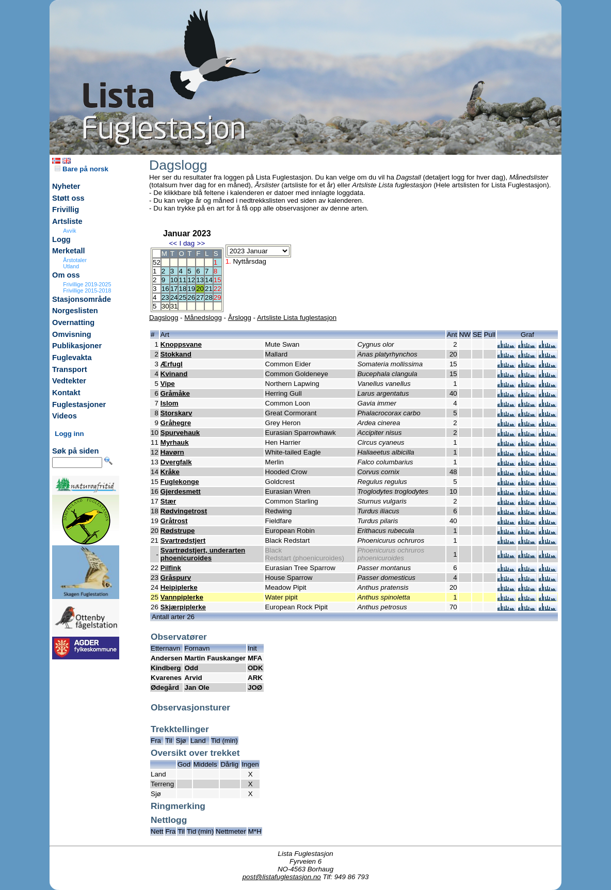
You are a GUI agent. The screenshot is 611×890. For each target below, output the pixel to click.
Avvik (69, 231)
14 (209, 280)
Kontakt (66, 393)
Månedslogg (203, 317)
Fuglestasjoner (79, 404)
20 (200, 289)
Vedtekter (69, 381)
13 (200, 280)
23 (165, 297)
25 (182, 297)
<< (173, 243)
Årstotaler (75, 260)
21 (209, 289)
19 (191, 289)
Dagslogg (163, 317)
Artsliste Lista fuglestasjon (296, 317)
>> (201, 243)
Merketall (68, 251)
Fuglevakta (72, 357)
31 (174, 306)
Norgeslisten (75, 310)
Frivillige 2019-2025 (87, 284)
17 (174, 289)
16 (165, 289)
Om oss (66, 275)
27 (200, 297)
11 (182, 280)
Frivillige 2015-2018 (87, 290)
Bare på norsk (81, 169)
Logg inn (69, 434)
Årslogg (239, 317)
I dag (187, 243)
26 (191, 297)
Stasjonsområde (81, 299)
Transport (69, 369)
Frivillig (65, 209)
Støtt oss (68, 198)
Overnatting (73, 322)
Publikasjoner (77, 346)
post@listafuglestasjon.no (282, 877)
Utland (71, 266)
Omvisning (71, 334)
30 (165, 306)
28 (209, 297)
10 (174, 280)
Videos (64, 416)
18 (182, 289)
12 (191, 280)
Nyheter (66, 186)
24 (174, 297)
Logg (61, 239)
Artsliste (67, 221)
